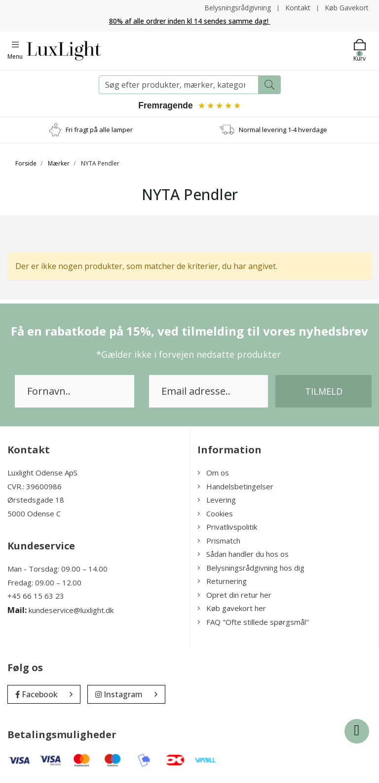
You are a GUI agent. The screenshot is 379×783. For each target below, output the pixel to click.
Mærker (59, 164)
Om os (213, 473)
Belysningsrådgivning (237, 7)
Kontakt (297, 7)
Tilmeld (323, 392)
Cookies (215, 514)
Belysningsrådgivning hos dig (250, 568)
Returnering (222, 581)
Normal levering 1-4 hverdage (283, 130)
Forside (26, 164)
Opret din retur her (234, 595)
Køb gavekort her (231, 608)
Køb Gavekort (347, 7)
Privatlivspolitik (227, 527)
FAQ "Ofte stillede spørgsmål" (253, 622)
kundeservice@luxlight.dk (71, 610)
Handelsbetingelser (235, 487)
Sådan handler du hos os (243, 554)
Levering (216, 500)
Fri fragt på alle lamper (99, 130)
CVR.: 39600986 (34, 487)
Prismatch (218, 541)
